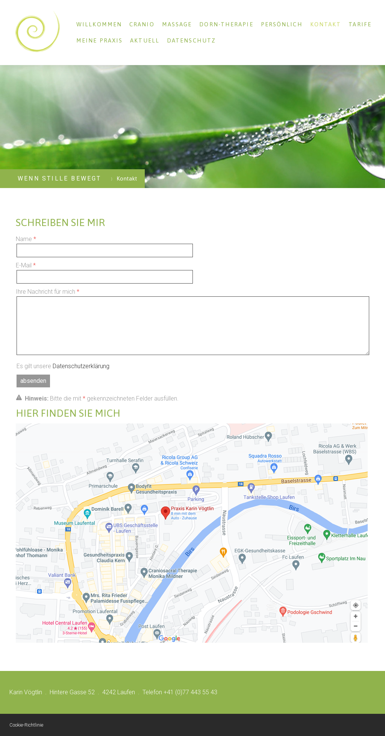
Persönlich (282, 24)
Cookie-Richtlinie (26, 725)
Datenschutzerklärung (81, 366)
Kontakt (325, 24)
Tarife (360, 24)
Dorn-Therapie (226, 24)
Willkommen (99, 24)
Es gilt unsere (63, 366)
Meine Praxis (99, 40)
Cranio (142, 24)
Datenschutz (191, 40)
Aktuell (144, 40)
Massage (177, 24)
